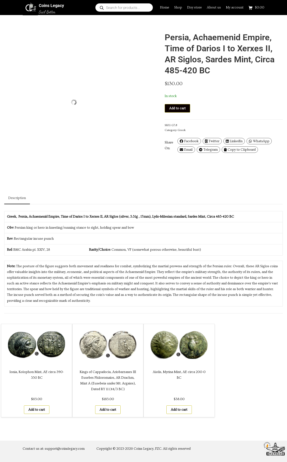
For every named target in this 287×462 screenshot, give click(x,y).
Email (186, 150)
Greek (182, 130)
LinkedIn (234, 141)
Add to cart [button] (36, 410)
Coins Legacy (51, 5)
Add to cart (177, 108)
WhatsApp (259, 141)
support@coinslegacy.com (65, 449)
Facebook (189, 141)
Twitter (212, 141)
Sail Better (47, 11)
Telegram (208, 150)
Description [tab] (17, 198)
